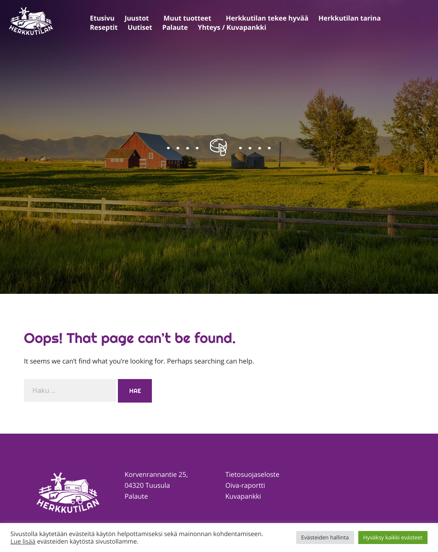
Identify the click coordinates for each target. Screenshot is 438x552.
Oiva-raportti (245, 485)
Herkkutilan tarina (349, 18)
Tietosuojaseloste (252, 474)
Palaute (175, 27)
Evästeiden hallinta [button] (325, 537)
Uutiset (140, 27)
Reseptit (103, 27)
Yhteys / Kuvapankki (232, 27)
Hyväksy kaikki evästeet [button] (392, 537)
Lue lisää (22, 541)
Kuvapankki (243, 496)
